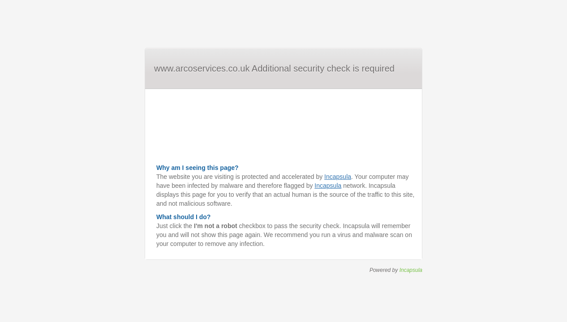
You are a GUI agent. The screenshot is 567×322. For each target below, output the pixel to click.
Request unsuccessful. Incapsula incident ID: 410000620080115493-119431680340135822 (283, 161)
